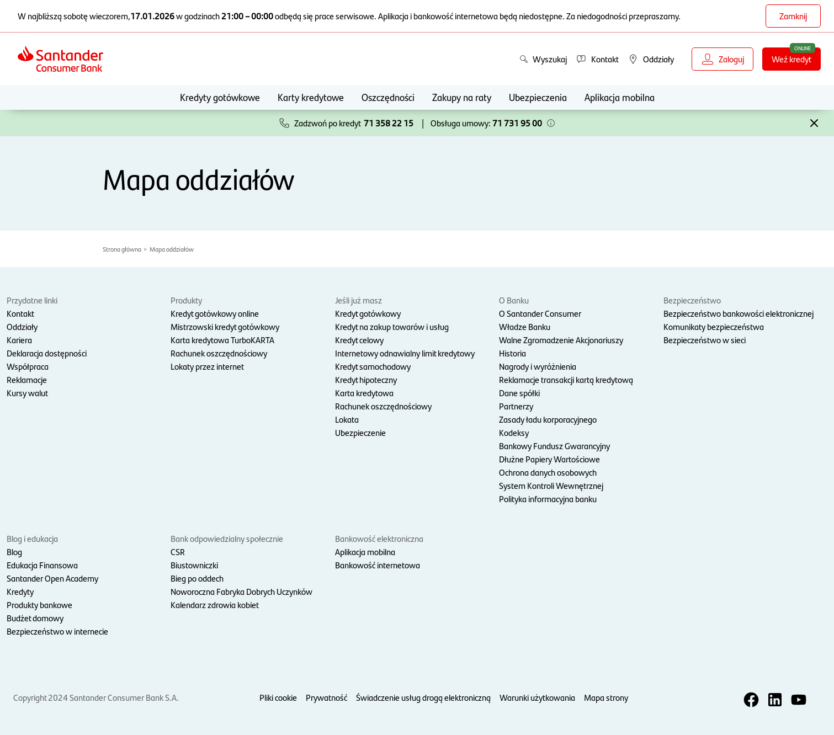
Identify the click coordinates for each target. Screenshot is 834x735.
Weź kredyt (796, 58)
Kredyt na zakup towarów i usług (392, 326)
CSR (178, 551)
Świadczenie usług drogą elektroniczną (423, 697)
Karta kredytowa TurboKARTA (222, 339)
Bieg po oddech (197, 578)
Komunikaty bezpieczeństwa (713, 326)
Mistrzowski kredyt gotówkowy (225, 326)
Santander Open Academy (52, 578)
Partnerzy (516, 406)
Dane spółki (519, 392)
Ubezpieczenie (360, 432)
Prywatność (326, 697)
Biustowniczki (194, 564)
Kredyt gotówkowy (368, 313)
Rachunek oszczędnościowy (219, 353)
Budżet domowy (35, 617)
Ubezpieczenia (538, 97)
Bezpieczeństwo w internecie (57, 631)
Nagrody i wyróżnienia (537, 366)
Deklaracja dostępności (47, 353)
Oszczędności (388, 97)
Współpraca (28, 366)
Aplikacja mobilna (620, 97)
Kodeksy (514, 432)
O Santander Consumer (540, 313)
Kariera (19, 339)
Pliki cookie (278, 697)
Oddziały (22, 326)
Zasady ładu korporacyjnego (548, 419)
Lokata (347, 419)
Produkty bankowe (39, 604)
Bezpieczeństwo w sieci (704, 339)
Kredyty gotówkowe (220, 97)
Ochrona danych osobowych (548, 472)
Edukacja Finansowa (42, 564)
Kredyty (20, 591)
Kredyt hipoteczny (366, 379)
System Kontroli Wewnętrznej (551, 485)
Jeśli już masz (358, 300)
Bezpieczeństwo (692, 300)
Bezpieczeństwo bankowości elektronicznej (738, 313)
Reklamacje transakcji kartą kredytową (566, 379)
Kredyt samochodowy (373, 366)
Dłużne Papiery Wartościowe (549, 458)
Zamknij (793, 15)
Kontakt (20, 313)
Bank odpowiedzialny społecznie (227, 538)
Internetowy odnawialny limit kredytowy (405, 353)
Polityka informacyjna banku (548, 498)
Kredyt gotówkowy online (215, 313)
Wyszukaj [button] (543, 58)
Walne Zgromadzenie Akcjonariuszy (561, 339)
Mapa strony (606, 697)
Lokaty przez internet (207, 366)
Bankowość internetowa (377, 564)
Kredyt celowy (359, 339)
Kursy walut (27, 392)
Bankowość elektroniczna (379, 538)
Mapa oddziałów (172, 249)
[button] (550, 123)
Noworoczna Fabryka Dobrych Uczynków (241, 591)
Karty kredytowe (311, 97)
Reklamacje (27, 379)
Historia (512, 353)
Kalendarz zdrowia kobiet (215, 604)
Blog (14, 551)
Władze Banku (524, 326)
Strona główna (122, 249)
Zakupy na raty (461, 97)
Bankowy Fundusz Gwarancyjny (554, 445)
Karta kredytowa (364, 392)
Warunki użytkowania (537, 697)
